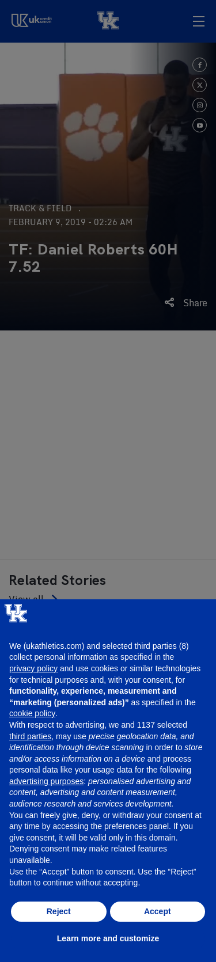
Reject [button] (59, 911)
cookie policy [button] (32, 713)
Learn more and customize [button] (108, 938)
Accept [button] (157, 911)
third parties (30, 736)
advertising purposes (46, 781)
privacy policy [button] (33, 668)
